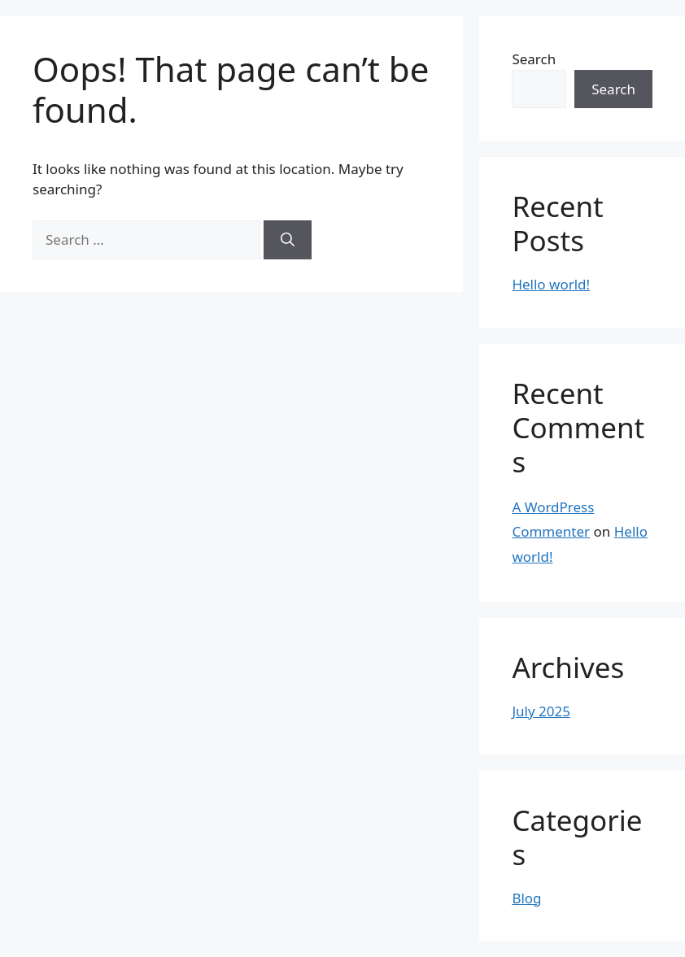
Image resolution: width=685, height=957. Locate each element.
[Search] (288, 239)
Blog (526, 898)
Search (534, 59)
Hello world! (551, 284)
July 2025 (541, 711)
